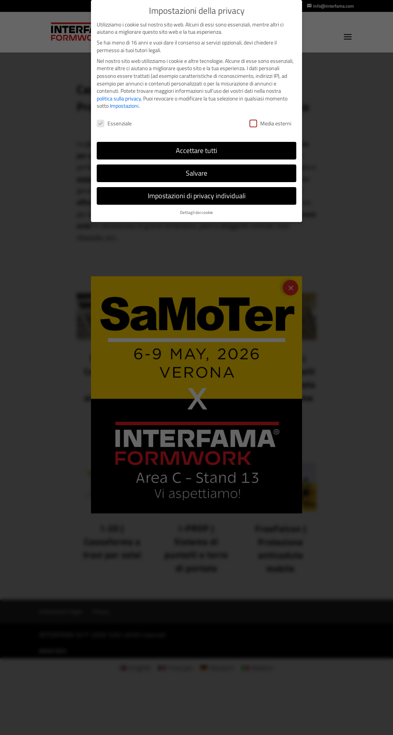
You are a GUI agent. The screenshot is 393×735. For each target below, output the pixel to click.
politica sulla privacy (119, 98)
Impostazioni (124, 106)
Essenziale (114, 123)
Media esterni (270, 123)
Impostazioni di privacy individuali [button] (197, 196)
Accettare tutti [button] (196, 150)
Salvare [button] (196, 173)
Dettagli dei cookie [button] (196, 212)
